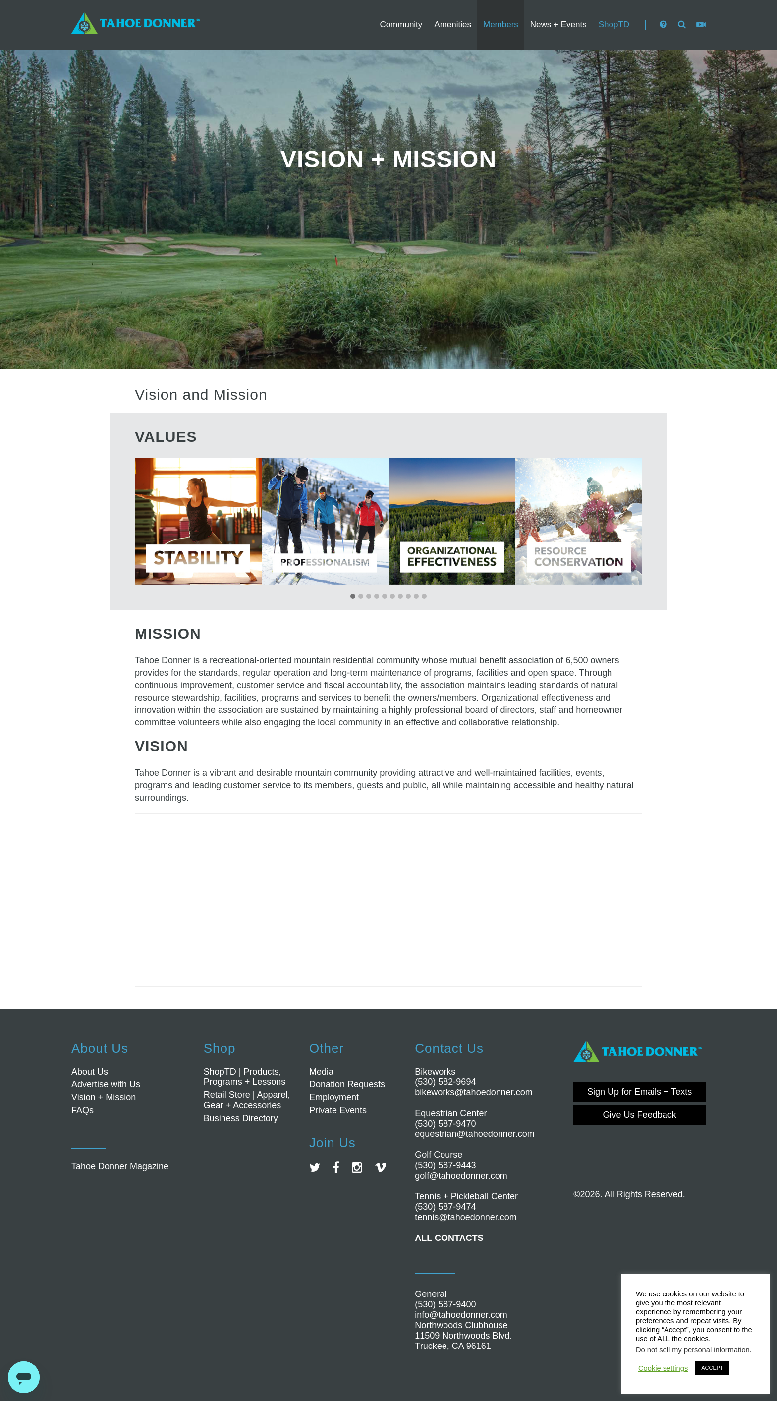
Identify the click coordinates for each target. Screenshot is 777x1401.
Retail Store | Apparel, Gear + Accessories (247, 1100)
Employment (334, 1097)
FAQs (82, 1110)
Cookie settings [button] (663, 1368)
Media (321, 1072)
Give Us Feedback (639, 1115)
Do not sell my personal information (693, 1350)
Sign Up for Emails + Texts (639, 1092)
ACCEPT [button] (712, 1368)
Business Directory (241, 1118)
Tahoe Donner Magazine (119, 1166)
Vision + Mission (103, 1097)
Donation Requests (347, 1084)
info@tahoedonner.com (461, 1315)
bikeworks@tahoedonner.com (473, 1092)
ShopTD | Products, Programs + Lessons (245, 1077)
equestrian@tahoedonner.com (474, 1134)
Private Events (338, 1110)
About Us (89, 1072)
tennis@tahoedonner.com (465, 1217)
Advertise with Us (105, 1084)
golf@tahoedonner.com (461, 1176)
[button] (353, 597)
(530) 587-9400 (445, 1304)
